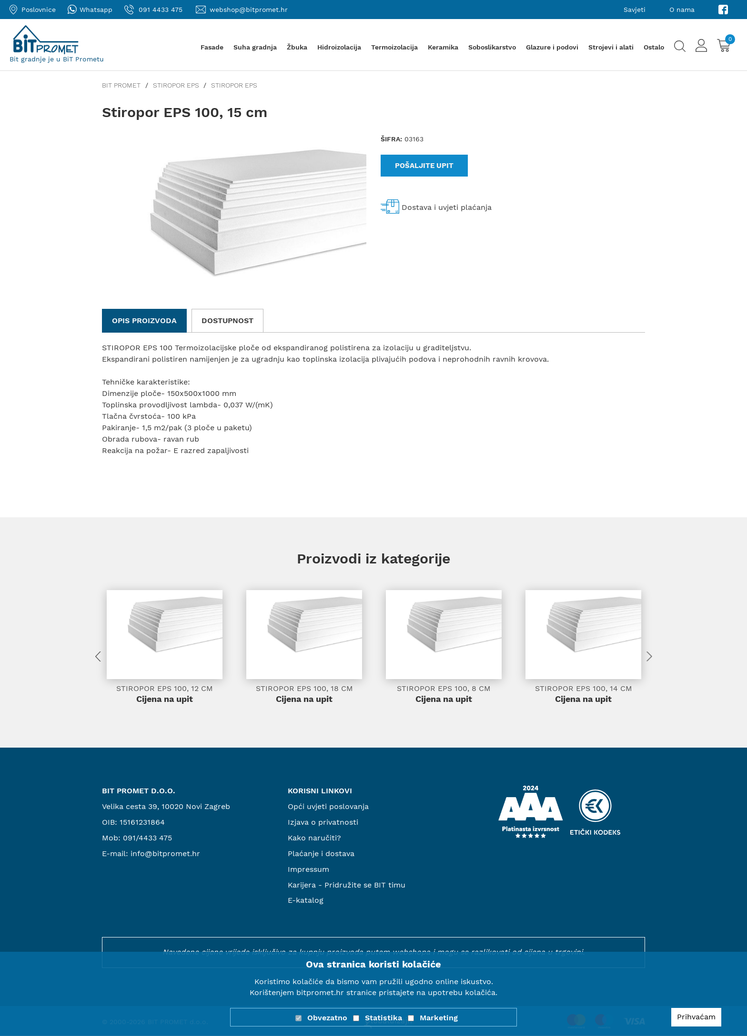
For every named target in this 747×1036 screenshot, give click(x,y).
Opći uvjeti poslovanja (328, 806)
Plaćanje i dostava (321, 853)
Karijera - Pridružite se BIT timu (347, 884)
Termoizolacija (394, 47)
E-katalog (305, 900)
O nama (682, 9)
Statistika (383, 1017)
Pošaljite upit (424, 165)
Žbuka (297, 47)
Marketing (439, 1017)
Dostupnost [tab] (227, 320)
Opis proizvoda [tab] (144, 320)
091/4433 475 (147, 838)
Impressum (308, 869)
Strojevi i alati (611, 47)
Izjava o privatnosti (323, 822)
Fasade (212, 47)
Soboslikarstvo (492, 47)
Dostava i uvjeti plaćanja (447, 207)
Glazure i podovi (552, 47)
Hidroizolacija (339, 47)
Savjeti (635, 9)
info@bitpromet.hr (165, 853)
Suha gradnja (255, 47)
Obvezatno (327, 1017)
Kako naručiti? (315, 838)
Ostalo (654, 47)
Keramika (443, 47)
